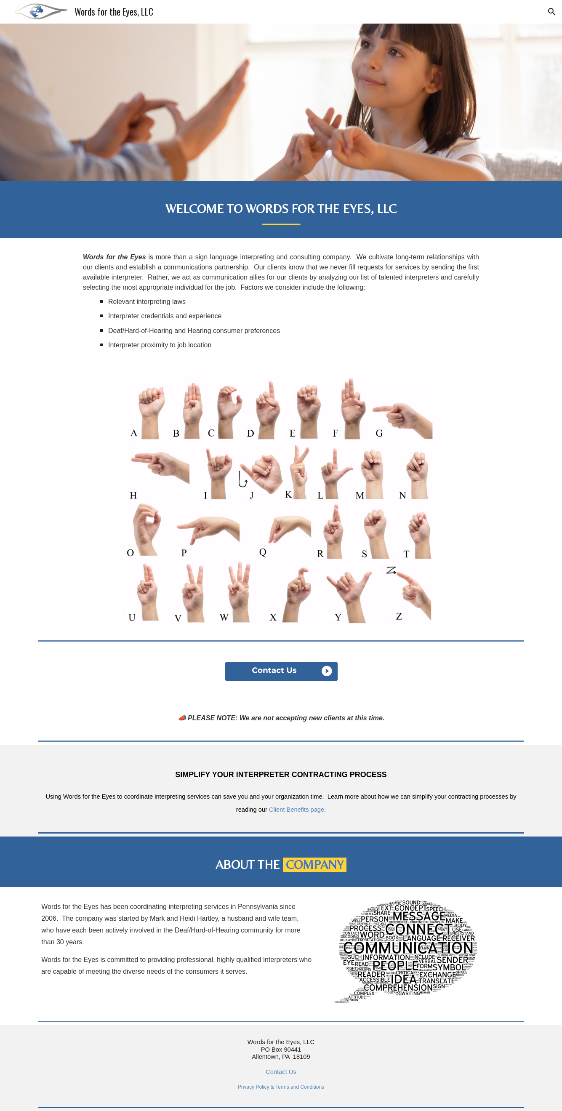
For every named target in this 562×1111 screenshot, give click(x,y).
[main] (281, 209)
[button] (552, 12)
